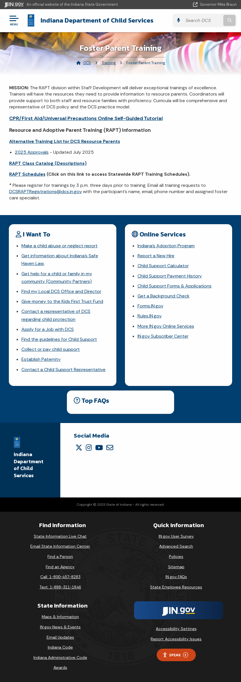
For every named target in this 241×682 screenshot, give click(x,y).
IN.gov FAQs (176, 576)
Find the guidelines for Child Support (59, 339)
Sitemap (176, 566)
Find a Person (60, 556)
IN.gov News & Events (60, 627)
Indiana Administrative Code (60, 657)
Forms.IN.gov (150, 306)
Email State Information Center (60, 546)
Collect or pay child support (50, 349)
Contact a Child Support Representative (63, 370)
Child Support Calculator (163, 266)
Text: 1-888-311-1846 (60, 587)
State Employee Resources (176, 587)
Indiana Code (60, 647)
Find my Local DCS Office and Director (61, 291)
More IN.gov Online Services (166, 326)
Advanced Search (176, 546)
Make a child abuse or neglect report (59, 246)
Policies (176, 556)
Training (108, 62)
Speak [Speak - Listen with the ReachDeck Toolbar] (175, 655)
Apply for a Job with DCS (47, 329)
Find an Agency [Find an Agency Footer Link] (60, 566)
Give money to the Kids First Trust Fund (62, 301)
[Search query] (202, 20)
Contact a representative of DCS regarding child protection (55, 315)
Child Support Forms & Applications (175, 286)
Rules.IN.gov (150, 316)
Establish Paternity (41, 359)
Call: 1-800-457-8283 (60, 576)
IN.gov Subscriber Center (163, 336)
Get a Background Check (164, 296)
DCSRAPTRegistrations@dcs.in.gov (45, 192)
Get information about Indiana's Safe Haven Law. (59, 259)
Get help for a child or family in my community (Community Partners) (56, 277)
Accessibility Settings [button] (176, 628)
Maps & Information (60, 616)
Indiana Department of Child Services (97, 20)
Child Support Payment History (170, 276)
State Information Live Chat (60, 536)
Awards (60, 667)
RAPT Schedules (27, 174)
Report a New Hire (156, 256)
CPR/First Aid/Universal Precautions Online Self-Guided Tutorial (86, 118)
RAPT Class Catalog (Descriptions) (48, 163)
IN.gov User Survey (176, 536)
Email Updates (60, 637)
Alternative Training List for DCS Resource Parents (64, 141)
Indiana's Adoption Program (166, 246)
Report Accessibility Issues (176, 638)
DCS (87, 62)
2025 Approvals (32, 152)
